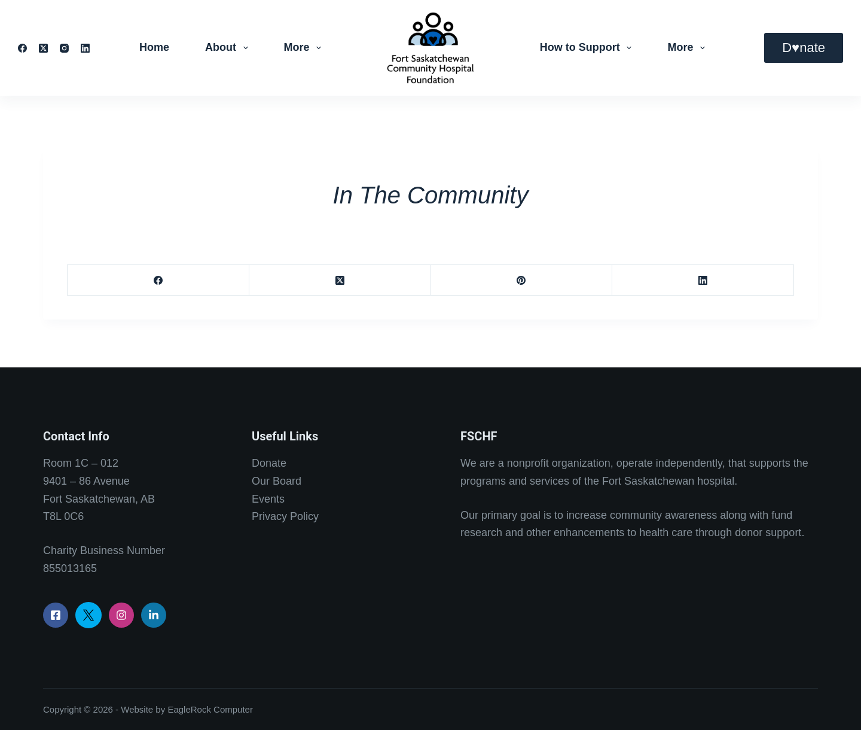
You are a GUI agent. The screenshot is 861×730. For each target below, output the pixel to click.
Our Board (276, 481)
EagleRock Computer (210, 709)
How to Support (588, 48)
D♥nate (803, 47)
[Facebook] (22, 48)
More (305, 48)
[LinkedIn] (85, 48)
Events (268, 499)
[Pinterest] (522, 280)
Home (154, 47)
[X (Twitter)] (43, 48)
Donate (269, 463)
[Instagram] (64, 48)
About (229, 48)
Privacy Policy (285, 516)
